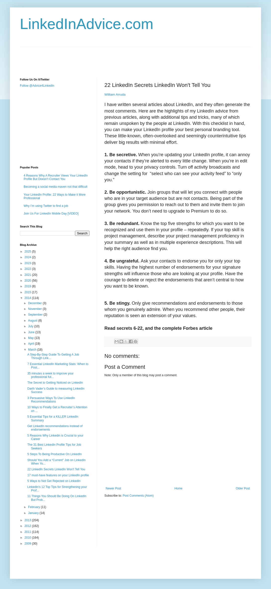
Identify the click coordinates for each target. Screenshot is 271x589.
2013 (28, 520)
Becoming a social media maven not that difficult (56, 186)
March (32, 349)
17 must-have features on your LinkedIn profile (58, 475)
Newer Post (113, 488)
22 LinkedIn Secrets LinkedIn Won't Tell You (56, 469)
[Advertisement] (110, 58)
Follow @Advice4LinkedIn (37, 85)
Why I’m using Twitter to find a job (46, 206)
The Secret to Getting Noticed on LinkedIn (55, 382)
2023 (28, 263)
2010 (28, 537)
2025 (28, 251)
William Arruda (115, 94)
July (31, 326)
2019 (28, 286)
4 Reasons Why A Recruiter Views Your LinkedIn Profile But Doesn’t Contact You (56, 177)
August (33, 320)
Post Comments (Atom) (138, 495)
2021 (28, 275)
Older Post (243, 488)
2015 (28, 292)
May (31, 338)
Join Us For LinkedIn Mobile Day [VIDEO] (51, 213)
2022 (28, 269)
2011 (28, 532)
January (34, 513)
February (34, 507)
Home (178, 488)
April (31, 343)
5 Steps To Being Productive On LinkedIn (54, 454)
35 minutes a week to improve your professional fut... (50, 375)
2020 (28, 280)
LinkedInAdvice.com (86, 24)
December (35, 303)
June (31, 332)
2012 (28, 526)
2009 (28, 543)
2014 (28, 298)
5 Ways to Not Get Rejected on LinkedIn (54, 481)
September (36, 314)
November (35, 309)
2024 (28, 257)
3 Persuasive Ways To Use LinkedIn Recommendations (51, 399)
